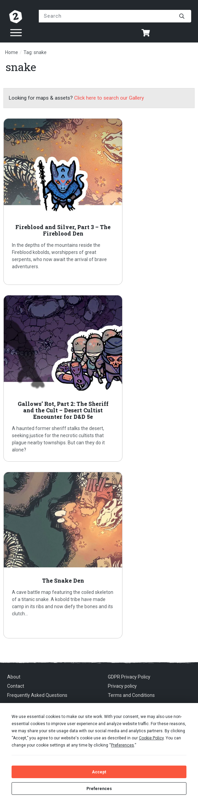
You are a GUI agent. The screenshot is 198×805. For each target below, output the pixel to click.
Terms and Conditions (131, 695)
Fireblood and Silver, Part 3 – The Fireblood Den (99, 201)
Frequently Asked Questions (37, 695)
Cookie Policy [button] (151, 738)
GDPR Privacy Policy (129, 677)
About (13, 677)
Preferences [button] (122, 745)
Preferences (99, 788)
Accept (99, 772)
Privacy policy (122, 686)
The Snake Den (99, 555)
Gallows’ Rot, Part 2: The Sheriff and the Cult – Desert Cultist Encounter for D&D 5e (99, 378)
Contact (15, 686)
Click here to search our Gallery (109, 98)
